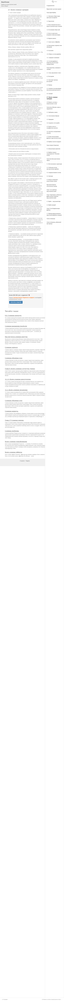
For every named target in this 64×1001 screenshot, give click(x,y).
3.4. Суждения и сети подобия (53, 122)
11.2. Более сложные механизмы (16, 390)
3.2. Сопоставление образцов (53, 115)
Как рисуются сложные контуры (16, 337)
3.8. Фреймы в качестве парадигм (54, 141)
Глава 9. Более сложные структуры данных (20, 368)
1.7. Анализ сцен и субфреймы (53, 41)
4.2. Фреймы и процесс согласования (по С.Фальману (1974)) (53, 154)
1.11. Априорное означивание (53, 57)
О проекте (22, 460)
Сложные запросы (11, 347)
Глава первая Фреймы (51, 12)
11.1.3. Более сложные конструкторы (18, 379)
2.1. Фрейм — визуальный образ (54, 201)
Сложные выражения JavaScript (16, 326)
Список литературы (51, 218)
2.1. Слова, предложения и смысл (54, 72)
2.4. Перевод (49, 84)
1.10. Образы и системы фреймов (54, 54)
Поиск (54, 1)
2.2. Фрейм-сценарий (51, 204)
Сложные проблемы (12, 431)
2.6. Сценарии (50, 93)
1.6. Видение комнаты (51, 38)
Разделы (28, 460)
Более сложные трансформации (16, 441)
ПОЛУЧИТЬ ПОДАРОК (15, 302)
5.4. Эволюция (50, 176)
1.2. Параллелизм (50, 21)
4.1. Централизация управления (53, 148)
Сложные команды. (11, 411)
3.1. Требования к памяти (52, 112)
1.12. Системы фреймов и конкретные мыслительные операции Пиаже (52, 63)
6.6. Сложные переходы (13, 315)
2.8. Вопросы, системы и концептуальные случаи (51, 999)
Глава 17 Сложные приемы (14, 420)
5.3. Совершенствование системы (54, 172)
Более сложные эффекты (13, 452)
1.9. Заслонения (50, 50)
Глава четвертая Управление (53, 145)
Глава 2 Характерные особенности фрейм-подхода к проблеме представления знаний (54, 196)
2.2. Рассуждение (50, 76)
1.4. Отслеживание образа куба (53, 29)
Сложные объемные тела (13, 358)
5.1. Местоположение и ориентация (54, 163)
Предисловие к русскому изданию (54, 9)
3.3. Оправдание (50, 119)
